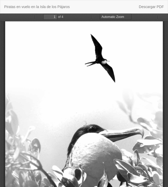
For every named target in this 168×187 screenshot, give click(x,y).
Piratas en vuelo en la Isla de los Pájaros (37, 7)
